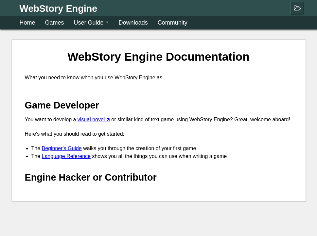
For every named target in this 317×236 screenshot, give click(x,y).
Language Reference (66, 156)
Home (27, 22)
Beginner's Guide (62, 148)
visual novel (91, 119)
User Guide (89, 22)
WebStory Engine (58, 8)
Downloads (133, 22)
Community (172, 22)
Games (54, 22)
